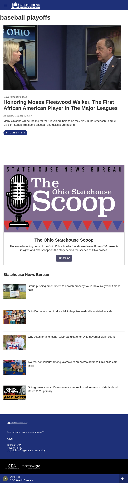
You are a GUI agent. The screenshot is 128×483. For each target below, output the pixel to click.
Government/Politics (15, 97)
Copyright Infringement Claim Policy (26, 450)
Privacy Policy (14, 447)
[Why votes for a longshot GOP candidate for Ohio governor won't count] (14, 342)
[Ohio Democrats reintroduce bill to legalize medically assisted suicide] (14, 317)
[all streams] (123, 478)
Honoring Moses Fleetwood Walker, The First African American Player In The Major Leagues (60, 105)
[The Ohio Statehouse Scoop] (64, 198)
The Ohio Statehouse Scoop (64, 240)
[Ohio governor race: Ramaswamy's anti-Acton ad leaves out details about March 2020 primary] (14, 393)
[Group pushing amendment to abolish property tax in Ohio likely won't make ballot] (14, 291)
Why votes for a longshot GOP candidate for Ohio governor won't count (71, 336)
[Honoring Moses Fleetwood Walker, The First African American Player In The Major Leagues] (62, 57)
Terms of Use (14, 445)
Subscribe (64, 258)
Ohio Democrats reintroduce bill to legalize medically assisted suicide (70, 311)
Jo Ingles (8, 116)
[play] (5, 478)
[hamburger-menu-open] (6, 5)
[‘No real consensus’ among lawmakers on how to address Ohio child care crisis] (14, 367)
